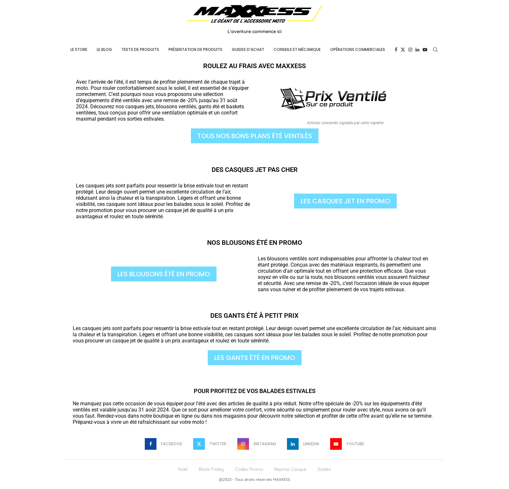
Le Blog (104, 49)
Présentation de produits (195, 49)
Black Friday (211, 469)
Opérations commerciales (357, 49)
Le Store (78, 49)
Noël (183, 469)
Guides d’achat (248, 49)
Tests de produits (140, 49)
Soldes (324, 469)
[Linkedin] (417, 49)
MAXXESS (281, 479)
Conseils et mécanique (297, 49)
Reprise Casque (290, 469)
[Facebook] (396, 49)
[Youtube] (425, 49)
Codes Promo (249, 469)
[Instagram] (410, 49)
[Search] (435, 49)
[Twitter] (403, 49)
